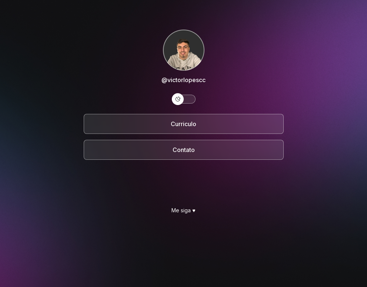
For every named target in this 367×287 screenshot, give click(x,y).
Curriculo (183, 124)
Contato (184, 149)
